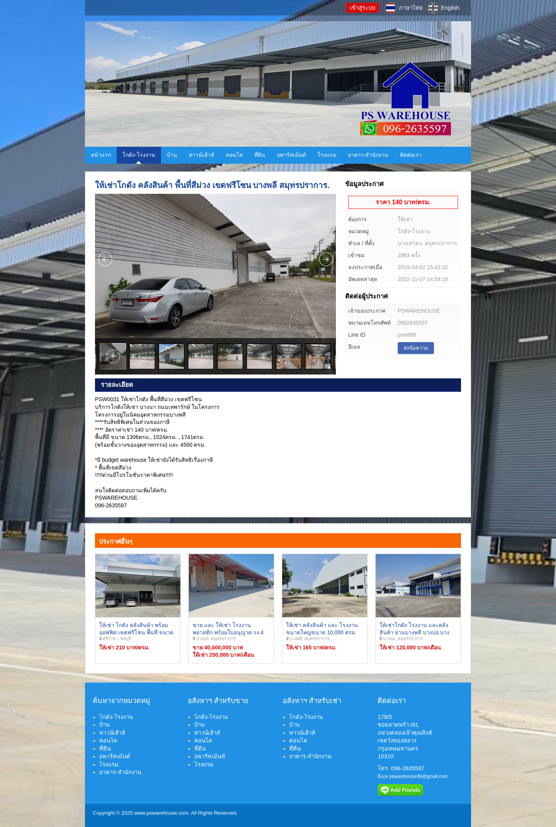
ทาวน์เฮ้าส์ (201, 155)
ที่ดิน (259, 155)
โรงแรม (326, 155)
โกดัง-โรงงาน (138, 155)
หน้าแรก (101, 155)
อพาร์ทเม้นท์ (291, 155)
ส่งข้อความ (415, 348)
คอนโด (234, 155)
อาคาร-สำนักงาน (368, 155)
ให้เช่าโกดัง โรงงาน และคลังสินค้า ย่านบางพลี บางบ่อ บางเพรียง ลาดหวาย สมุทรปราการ (416, 632)
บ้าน (172, 155)
